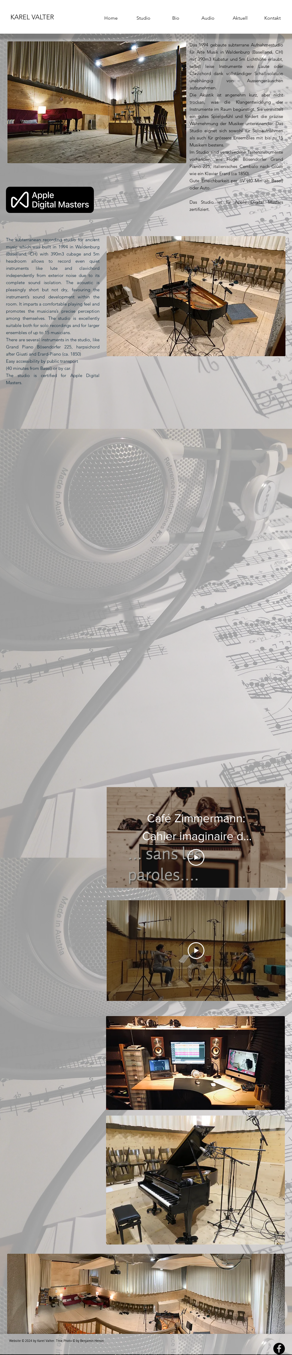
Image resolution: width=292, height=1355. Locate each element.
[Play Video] (196, 857)
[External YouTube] (196, 618)
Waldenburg (238, 52)
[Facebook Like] (206, 218)
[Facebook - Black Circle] (279, 1348)
